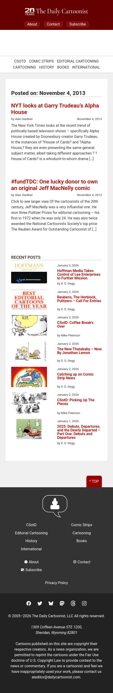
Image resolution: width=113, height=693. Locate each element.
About (32, 24)
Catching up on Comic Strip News (75, 376)
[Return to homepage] (56, 508)
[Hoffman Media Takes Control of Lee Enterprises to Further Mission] (29, 274)
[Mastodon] (62, 604)
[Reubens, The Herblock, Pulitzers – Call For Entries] (29, 300)
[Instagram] (84, 604)
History (46, 67)
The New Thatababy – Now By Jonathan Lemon (79, 351)
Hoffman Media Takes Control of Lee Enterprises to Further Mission (78, 274)
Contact (53, 24)
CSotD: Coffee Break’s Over (75, 325)
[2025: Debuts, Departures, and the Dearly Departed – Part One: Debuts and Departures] (29, 430)
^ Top (94, 481)
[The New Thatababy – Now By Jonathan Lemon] (29, 352)
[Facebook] (28, 604)
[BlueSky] (51, 604)
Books (63, 67)
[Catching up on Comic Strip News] (29, 378)
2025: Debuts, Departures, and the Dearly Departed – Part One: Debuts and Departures (78, 432)
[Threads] (73, 604)
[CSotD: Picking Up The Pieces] (29, 403)
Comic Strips (41, 61)
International (86, 67)
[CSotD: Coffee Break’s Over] (29, 326)
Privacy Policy (56, 583)
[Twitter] (40, 604)
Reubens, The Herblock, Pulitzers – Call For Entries (79, 299)
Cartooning (24, 67)
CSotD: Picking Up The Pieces (75, 402)
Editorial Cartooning (78, 61)
